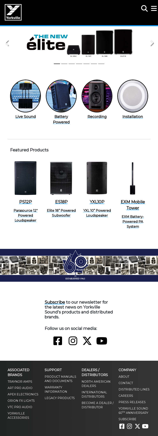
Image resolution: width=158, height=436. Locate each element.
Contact (126, 383)
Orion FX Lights (21, 401)
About (124, 377)
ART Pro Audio (20, 388)
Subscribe (55, 302)
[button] (144, 6)
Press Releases (132, 402)
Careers (126, 396)
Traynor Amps (20, 381)
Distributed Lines (134, 389)
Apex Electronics (23, 394)
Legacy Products (60, 398)
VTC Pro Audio (20, 407)
